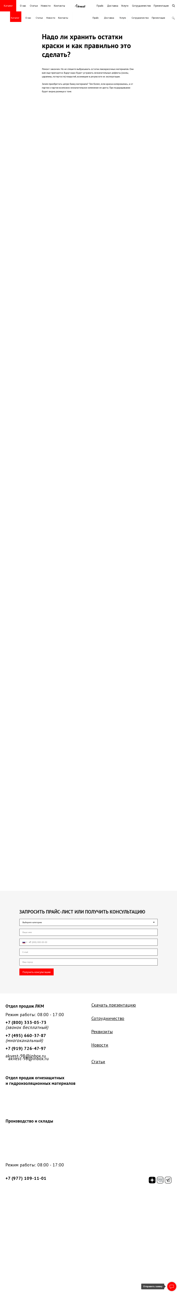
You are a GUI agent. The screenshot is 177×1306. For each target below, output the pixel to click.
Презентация (161, 5)
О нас (23, 5)
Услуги (124, 5)
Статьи (34, 5)
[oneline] (88, 962)
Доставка (112, 5)
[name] (88, 932)
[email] (88, 952)
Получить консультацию (36, 972)
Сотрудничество (141, 5)
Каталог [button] (8, 5)
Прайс (100, 5)
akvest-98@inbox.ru (26, 1056)
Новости (45, 5)
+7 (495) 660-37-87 (26, 1035)
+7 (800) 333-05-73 (26, 1022)
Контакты (59, 5)
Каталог (15, 17)
